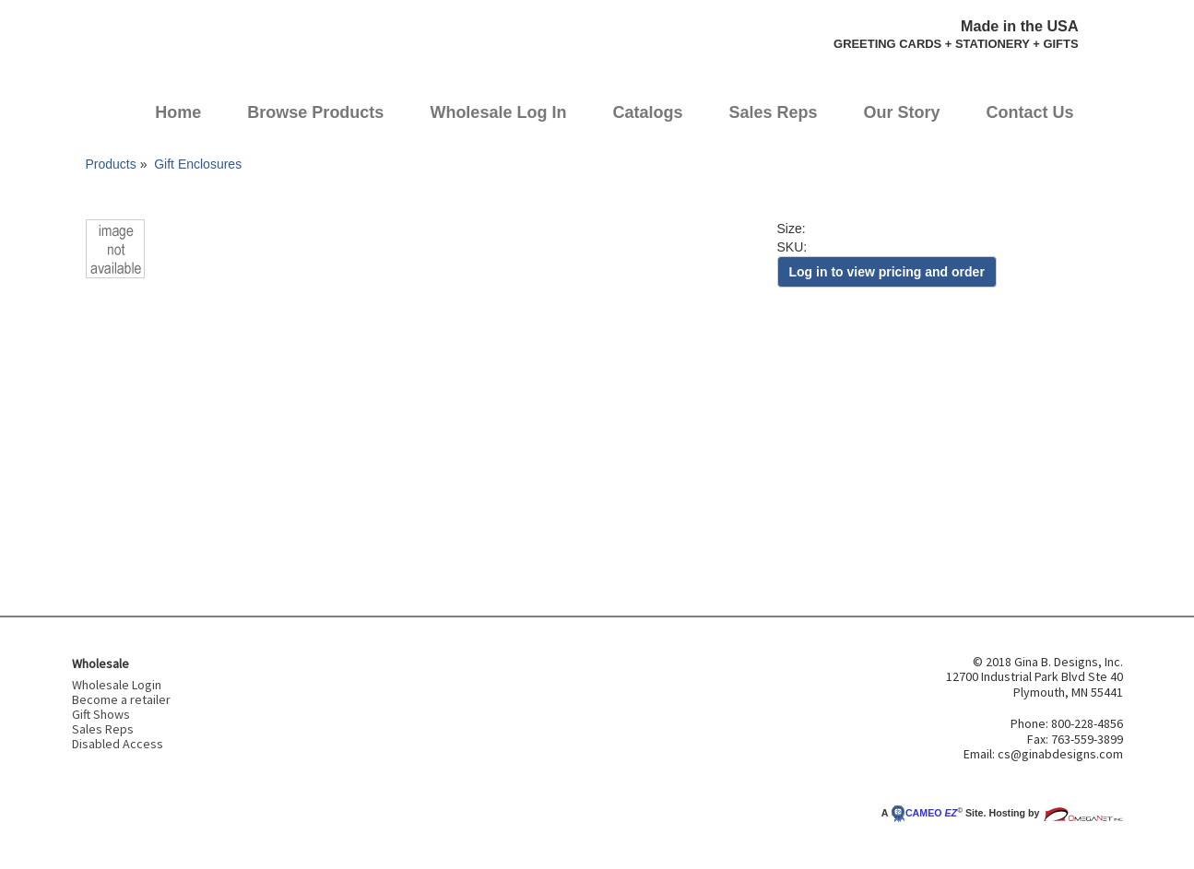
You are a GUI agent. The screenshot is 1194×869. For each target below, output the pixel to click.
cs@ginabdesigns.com (1060, 754)
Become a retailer (121, 699)
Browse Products (315, 112)
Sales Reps (772, 112)
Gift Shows (101, 714)
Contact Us (1030, 112)
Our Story (902, 112)
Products (111, 164)
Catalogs (647, 112)
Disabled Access (117, 743)
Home (178, 112)
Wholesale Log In (498, 112)
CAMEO (924, 812)
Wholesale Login (116, 684)
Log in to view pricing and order (887, 271)
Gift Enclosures (198, 164)
